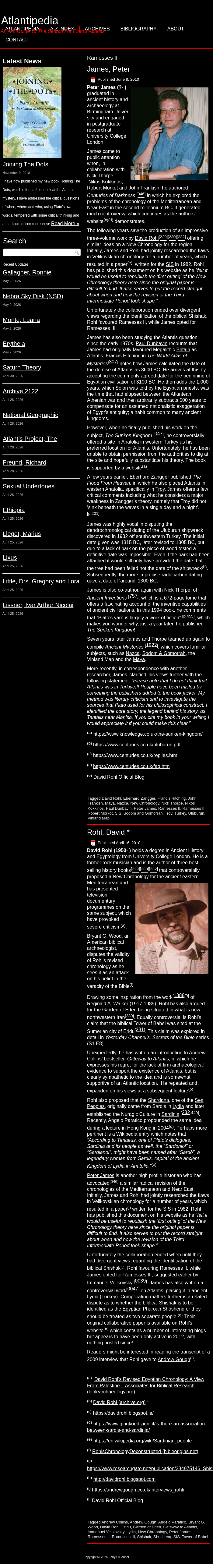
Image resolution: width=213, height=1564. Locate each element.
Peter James (145, 808)
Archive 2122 (20, 391)
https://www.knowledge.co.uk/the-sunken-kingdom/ (148, 734)
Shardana (158, 1100)
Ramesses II (169, 808)
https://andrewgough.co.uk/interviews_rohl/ (138, 1489)
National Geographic (30, 415)
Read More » (65, 223)
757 (133, 596)
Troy (160, 489)
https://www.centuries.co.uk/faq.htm (131, 766)
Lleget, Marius (22, 533)
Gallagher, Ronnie (27, 272)
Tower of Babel (195, 1536)
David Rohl (147, 238)
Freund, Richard (24, 462)
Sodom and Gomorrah (143, 813)
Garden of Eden (119, 1009)
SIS (170, 264)
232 (186, 1112)
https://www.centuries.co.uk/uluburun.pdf (136, 744)
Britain (183, 349)
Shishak (144, 1536)
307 (113, 361)
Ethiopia (14, 510)
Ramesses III (193, 808)
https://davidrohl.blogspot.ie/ (123, 1413)
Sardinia (171, 1114)
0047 (132, 1288)
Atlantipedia (29, 20)
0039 (140, 1280)
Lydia (178, 1106)
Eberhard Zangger (149, 476)
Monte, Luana (21, 320)
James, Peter (108, 69)
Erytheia (14, 343)
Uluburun (196, 813)
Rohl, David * (108, 832)
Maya (139, 659)
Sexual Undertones (28, 486)
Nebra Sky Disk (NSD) (33, 296)
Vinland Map (99, 818)
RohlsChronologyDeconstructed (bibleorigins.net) (145, 1451)
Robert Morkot (100, 813)
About (175, 28)
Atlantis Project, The (30, 438)
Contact (17, 39)
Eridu (126, 1527)
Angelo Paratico (172, 1522)
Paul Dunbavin (151, 343)
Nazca (132, 653)
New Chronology (144, 803)
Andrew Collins (115, 1522)
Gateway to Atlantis (180, 1527)
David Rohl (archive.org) (119, 1402)
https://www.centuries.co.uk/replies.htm (135, 755)
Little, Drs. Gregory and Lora (41, 581)
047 (159, 433)
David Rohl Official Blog (119, 777)
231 (140, 1029)
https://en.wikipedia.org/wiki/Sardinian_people (142, 1440)
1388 (179, 995)
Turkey (171, 441)
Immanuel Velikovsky (109, 1282)
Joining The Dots (25, 164)
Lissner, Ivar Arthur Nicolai (38, 605)
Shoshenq (162, 1536)
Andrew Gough (174, 1359)
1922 (151, 645)
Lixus (10, 557)
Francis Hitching (124, 355)
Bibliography (138, 28)
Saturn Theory (22, 367)
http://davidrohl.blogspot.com (124, 1479)
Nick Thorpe (172, 803)
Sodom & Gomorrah (163, 653)
